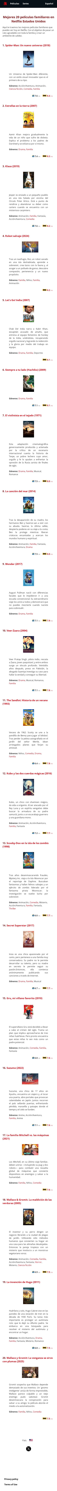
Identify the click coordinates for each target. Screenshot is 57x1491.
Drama (22, 149)
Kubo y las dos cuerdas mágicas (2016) (29, 773)
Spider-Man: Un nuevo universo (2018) (27, 45)
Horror (38, 1262)
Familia (36, 88)
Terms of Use (10, 1484)
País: (28, 1440)
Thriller (12, 908)
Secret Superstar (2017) (20, 925)
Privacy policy (11, 1479)
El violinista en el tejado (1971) (23, 415)
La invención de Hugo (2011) (23, 1282)
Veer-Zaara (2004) (17, 630)
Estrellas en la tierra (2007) (21, 105)
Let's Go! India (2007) (17, 300)
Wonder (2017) (13, 564)
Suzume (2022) (15, 1068)
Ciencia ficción (16, 88)
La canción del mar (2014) (20, 491)
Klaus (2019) (12, 166)
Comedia (28, 88)
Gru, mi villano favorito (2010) (24, 998)
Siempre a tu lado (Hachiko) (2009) (25, 369)
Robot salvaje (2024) (17, 236)
